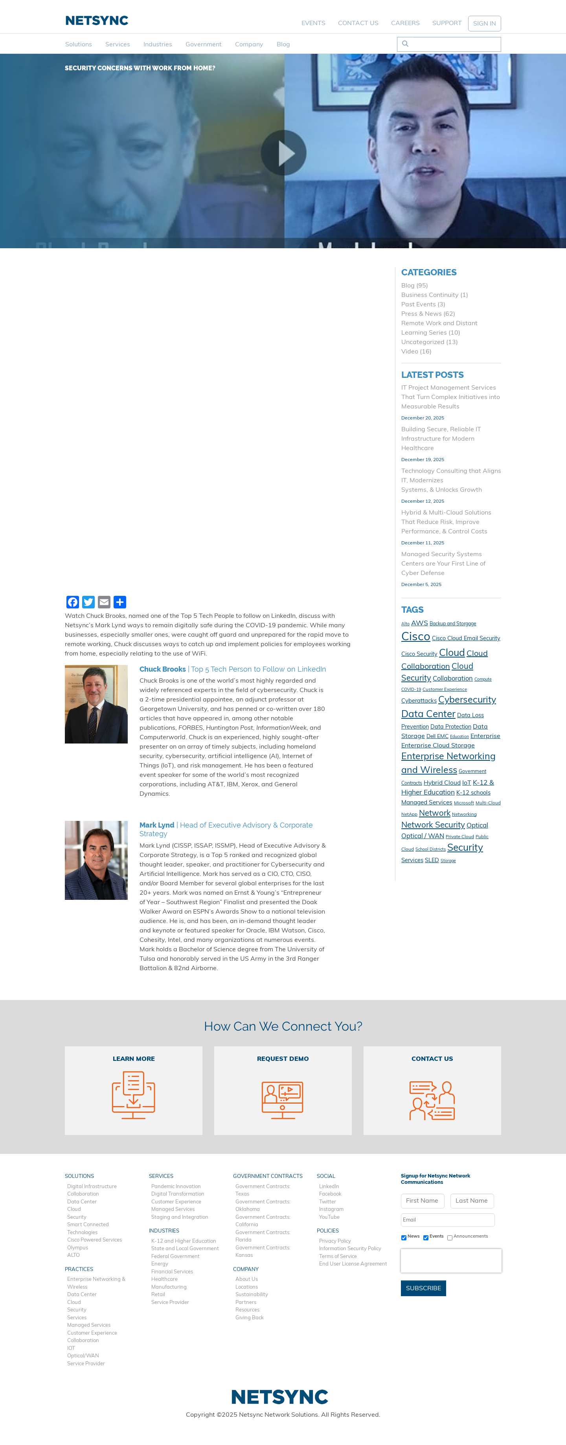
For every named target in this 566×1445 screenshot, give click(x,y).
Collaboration (83, 1194)
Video (409, 352)
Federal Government (175, 1256)
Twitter (327, 1202)
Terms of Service (338, 1256)
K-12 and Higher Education (183, 1241)
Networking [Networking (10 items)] (464, 814)
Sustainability (251, 1294)
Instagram (331, 1209)
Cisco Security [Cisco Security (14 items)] (419, 654)
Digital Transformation (177, 1194)
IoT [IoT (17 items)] (466, 783)
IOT (71, 1348)
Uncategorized (423, 342)
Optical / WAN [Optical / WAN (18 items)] (422, 836)
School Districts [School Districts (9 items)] (430, 850)
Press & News (421, 314)
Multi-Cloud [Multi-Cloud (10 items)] (488, 803)
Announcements (471, 1236)
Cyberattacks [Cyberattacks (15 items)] (419, 701)
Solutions (78, 45)
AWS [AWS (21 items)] (419, 623)
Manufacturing (169, 1287)
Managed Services (88, 1325)
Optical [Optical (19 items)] (477, 825)
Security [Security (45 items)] (465, 848)
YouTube (329, 1217)
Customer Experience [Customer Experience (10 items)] (445, 689)
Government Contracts (268, 1176)
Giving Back (249, 1317)
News (414, 1236)
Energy (159, 1264)
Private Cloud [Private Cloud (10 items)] (460, 837)
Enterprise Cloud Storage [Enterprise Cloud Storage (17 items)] (438, 746)
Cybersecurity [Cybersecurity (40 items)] (467, 700)
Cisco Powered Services (94, 1240)
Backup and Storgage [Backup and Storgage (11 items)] (453, 624)
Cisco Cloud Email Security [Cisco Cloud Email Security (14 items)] (466, 639)
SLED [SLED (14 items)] (432, 861)
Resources (247, 1310)
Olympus (77, 1248)
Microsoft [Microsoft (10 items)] (464, 803)
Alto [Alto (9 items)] (405, 624)
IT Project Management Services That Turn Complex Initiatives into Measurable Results (450, 397)
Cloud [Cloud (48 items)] (452, 653)
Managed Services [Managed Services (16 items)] (426, 803)
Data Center (82, 1202)
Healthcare (164, 1279)
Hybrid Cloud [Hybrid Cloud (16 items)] (442, 783)
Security (76, 1217)
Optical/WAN (83, 1356)
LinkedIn (329, 1186)
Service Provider (86, 1363)
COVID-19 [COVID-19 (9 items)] (411, 690)
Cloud (74, 1209)
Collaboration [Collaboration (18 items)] (453, 679)
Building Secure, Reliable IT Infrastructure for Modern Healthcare (441, 439)
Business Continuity (430, 295)
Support (447, 23)
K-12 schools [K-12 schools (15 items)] (473, 793)
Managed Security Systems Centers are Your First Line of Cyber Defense (443, 564)
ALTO (73, 1255)
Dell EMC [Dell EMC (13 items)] (437, 736)
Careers (405, 23)
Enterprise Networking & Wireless (96, 1283)
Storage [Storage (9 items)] (448, 861)
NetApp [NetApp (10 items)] (409, 814)
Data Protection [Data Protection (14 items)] (450, 727)
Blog (283, 45)
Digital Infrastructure (92, 1186)
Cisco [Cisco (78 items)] (415, 637)
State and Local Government (185, 1248)
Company (249, 45)
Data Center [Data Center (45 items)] (428, 715)
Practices (79, 1269)
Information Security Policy (350, 1248)
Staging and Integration (179, 1217)
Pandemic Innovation (176, 1186)
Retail (158, 1294)
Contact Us (358, 23)
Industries (157, 45)
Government (204, 45)
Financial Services (172, 1272)
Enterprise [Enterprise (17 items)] (485, 736)
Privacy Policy (335, 1241)
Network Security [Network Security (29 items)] (433, 826)
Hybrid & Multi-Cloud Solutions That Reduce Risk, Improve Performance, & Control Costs (446, 522)
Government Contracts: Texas (262, 1190)
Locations (246, 1287)
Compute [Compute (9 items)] (483, 680)
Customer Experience (92, 1333)
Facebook (330, 1194)
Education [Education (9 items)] (459, 737)
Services (117, 45)
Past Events (418, 305)
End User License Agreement (353, 1264)
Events (313, 23)
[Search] (457, 44)
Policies (328, 1231)
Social (326, 1176)
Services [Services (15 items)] (412, 861)
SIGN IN (484, 24)
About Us (246, 1279)
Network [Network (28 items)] (434, 814)
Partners (245, 1302)
